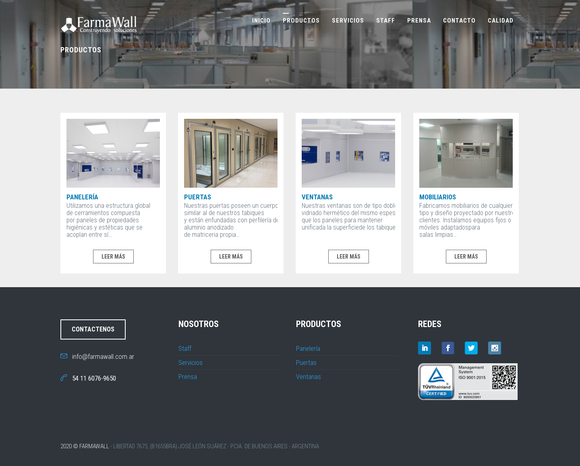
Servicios (348, 20)
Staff (385, 20)
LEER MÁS (113, 256)
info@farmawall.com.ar (97, 356)
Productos (301, 20)
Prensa (419, 20)
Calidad (501, 20)
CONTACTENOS (93, 329)
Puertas (197, 197)
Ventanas (317, 197)
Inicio (261, 20)
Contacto (459, 20)
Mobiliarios (437, 197)
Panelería (82, 197)
